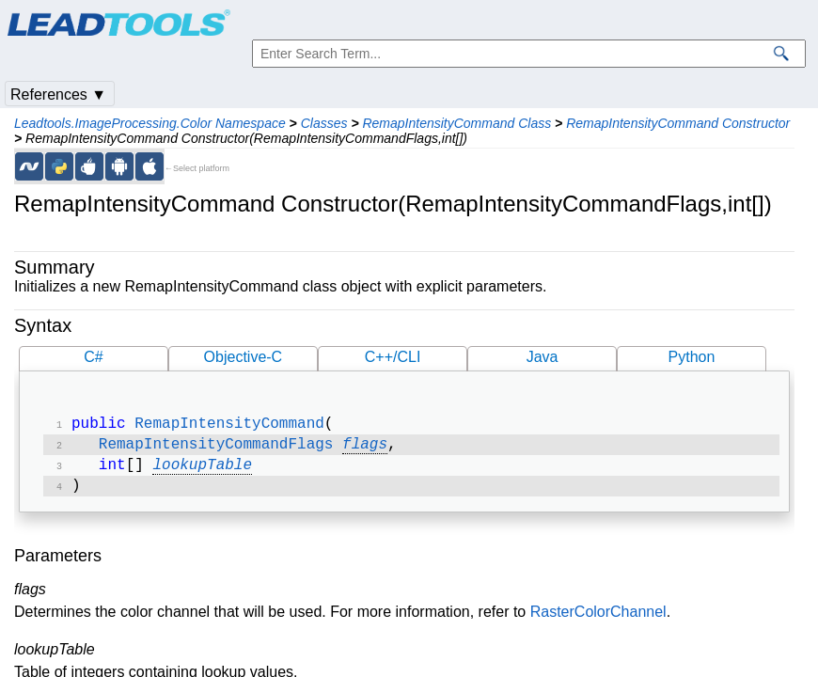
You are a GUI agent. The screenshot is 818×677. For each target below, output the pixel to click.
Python (692, 357)
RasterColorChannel (598, 619)
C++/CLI (393, 357)
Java (542, 357)
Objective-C (243, 357)
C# (93, 357)
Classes (324, 123)
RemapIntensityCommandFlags (216, 448)
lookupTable (202, 471)
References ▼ (58, 94)
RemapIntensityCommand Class (456, 123)
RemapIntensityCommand (229, 426)
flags (364, 448)
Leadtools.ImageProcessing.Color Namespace (150, 123)
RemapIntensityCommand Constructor (678, 123)
